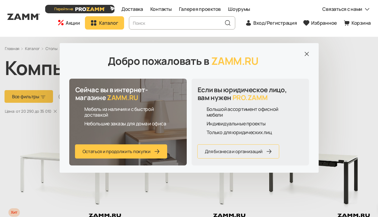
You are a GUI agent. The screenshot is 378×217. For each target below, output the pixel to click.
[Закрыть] (307, 54)
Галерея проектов (207, 9)
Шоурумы (247, 9)
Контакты (168, 9)
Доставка (140, 9)
